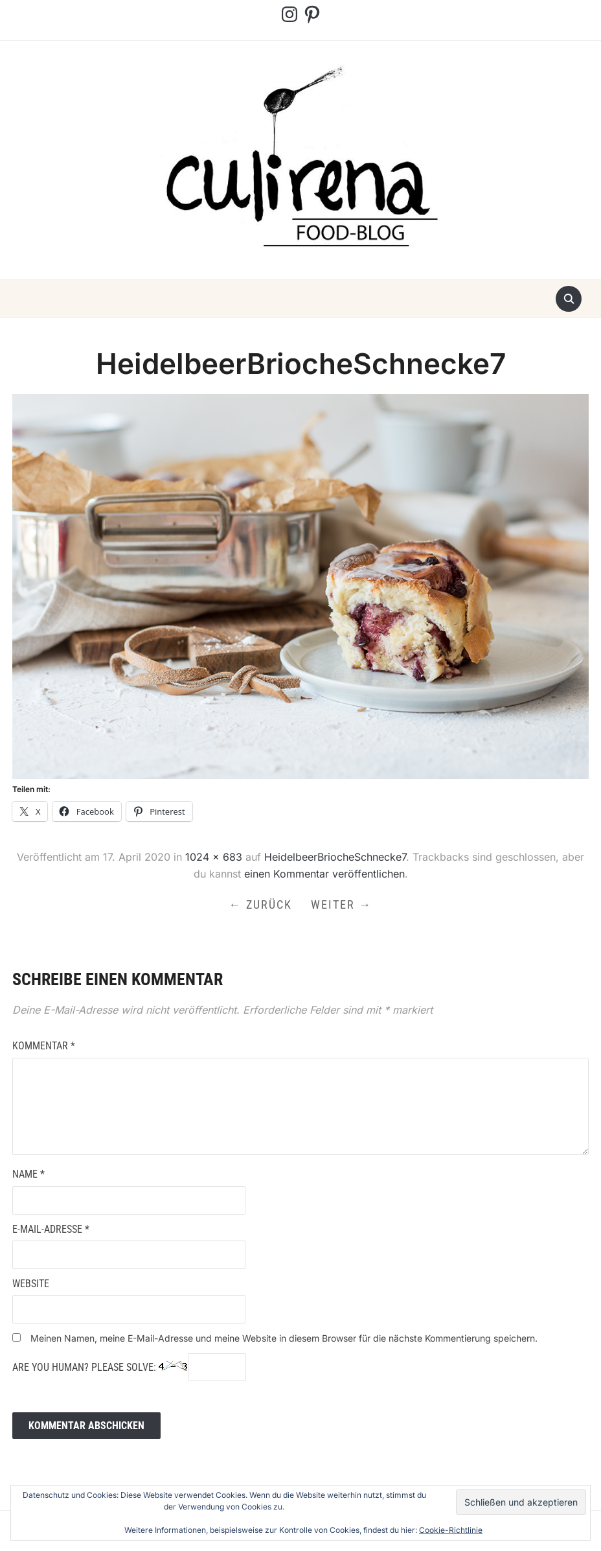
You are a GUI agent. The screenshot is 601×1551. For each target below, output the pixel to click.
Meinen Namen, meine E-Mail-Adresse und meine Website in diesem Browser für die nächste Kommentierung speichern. (284, 1339)
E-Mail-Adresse (50, 1230)
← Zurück (260, 905)
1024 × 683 (213, 856)
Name (28, 1176)
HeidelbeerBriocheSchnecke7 (335, 856)
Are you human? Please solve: (129, 1369)
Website (30, 1285)
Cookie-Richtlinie (450, 1530)
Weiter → (342, 905)
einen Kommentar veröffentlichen (324, 873)
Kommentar (43, 1047)
